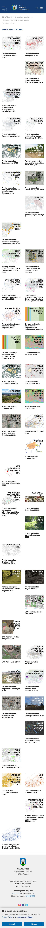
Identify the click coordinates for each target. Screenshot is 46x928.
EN (42, 8)
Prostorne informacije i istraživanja (15, 20)
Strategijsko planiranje (23, 17)
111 (33, 894)
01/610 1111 (16, 894)
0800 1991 (30, 896)
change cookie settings (23, 917)
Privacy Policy (7, 917)
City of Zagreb (7, 17)
